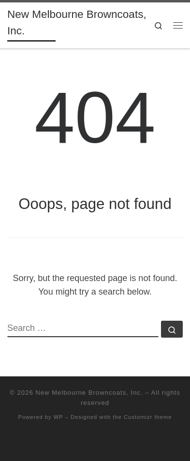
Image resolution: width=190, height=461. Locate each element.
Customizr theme (148, 417)
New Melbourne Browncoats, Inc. (89, 392)
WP (58, 417)
